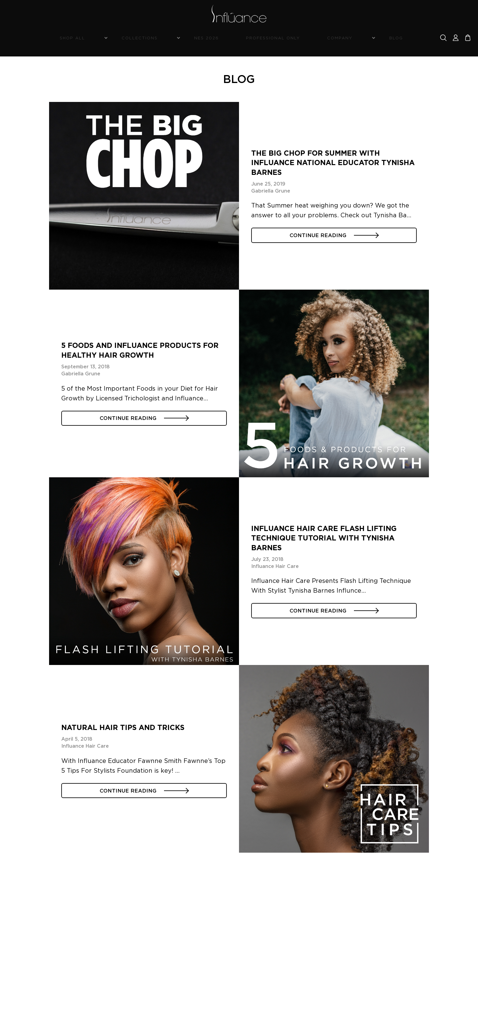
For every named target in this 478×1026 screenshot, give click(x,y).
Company (318, 38)
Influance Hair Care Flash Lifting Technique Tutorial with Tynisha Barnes (334, 532)
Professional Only (270, 38)
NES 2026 (221, 38)
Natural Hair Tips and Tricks (129, 720)
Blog (356, 38)
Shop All (123, 38)
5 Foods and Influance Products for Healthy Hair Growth (132, 345)
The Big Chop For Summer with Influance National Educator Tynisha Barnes (331, 157)
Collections (172, 38)
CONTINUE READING (334, 236)
